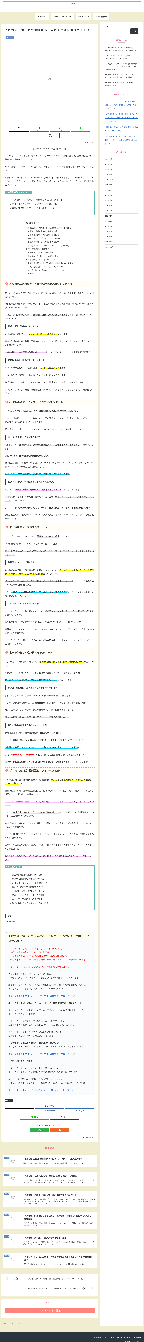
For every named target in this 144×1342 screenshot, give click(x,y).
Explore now (115, 131)
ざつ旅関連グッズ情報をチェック (41, 243)
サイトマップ (124, 1334)
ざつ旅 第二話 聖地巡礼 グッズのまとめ (46, 265)
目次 (31, 217)
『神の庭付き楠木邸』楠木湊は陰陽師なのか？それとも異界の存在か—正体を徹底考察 (121, 49)
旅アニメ (9, 1095)
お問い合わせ (136, 1334)
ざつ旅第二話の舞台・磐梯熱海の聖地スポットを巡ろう (50, 222)
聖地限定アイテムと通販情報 (41, 247)
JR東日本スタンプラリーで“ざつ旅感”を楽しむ (46, 233)
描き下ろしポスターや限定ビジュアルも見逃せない (50, 240)
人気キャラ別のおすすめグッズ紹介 (44, 251)
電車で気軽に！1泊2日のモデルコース (43, 254)
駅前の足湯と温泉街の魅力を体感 (43, 225)
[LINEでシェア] (65, 129)
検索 (107, 26)
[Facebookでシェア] (34, 129)
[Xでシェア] (19, 129)
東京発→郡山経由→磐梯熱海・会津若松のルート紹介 (51, 258)
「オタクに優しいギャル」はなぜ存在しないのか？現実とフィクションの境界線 (121, 57)
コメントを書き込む (49, 1307)
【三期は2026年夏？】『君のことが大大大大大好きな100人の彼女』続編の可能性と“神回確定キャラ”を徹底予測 (121, 66)
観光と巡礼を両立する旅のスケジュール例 (47, 262)
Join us (109, 121)
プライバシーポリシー (109, 1334)
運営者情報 (95, 1334)
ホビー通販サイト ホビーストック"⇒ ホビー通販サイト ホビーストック (41, 991)
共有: (32, 269)
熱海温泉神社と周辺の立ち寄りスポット (46, 229)
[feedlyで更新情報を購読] (47, 1125)
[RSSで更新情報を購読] (52, 1125)
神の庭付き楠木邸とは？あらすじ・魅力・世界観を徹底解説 (121, 84)
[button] (80, 129)
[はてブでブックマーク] (50, 129)
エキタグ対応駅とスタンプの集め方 (44, 236)
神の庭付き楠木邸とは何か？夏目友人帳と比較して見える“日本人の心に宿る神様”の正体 (121, 76)
